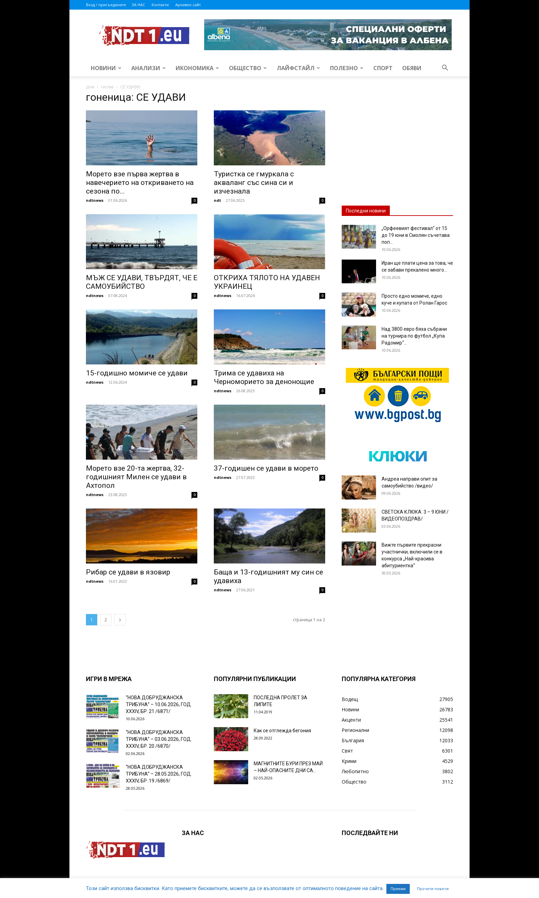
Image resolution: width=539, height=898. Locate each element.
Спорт (383, 68)
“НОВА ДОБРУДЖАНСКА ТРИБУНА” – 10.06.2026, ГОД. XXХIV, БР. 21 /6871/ (159, 704)
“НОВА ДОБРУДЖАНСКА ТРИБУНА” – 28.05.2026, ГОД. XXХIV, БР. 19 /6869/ (159, 774)
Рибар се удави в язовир (128, 572)
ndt (217, 200)
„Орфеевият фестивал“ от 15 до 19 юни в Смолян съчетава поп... (416, 235)
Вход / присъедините (106, 4)
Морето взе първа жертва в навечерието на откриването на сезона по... (140, 182)
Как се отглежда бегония (282, 730)
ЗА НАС (138, 4)
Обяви (411, 68)
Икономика (197, 68)
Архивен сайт (188, 4)
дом (90, 87)
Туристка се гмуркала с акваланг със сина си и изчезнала (254, 182)
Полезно (346, 68)
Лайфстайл (298, 68)
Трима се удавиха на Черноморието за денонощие (264, 377)
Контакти (160, 4)
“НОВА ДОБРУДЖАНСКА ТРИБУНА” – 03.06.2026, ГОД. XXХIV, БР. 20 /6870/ (159, 739)
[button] (445, 68)
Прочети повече (433, 889)
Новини (106, 68)
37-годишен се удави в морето (266, 468)
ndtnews (94, 200)
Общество (248, 68)
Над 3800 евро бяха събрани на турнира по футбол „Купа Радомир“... (414, 336)
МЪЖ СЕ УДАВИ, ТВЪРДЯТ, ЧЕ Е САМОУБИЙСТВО (141, 282)
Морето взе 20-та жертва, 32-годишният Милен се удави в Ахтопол (136, 477)
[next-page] (120, 619)
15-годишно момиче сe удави (137, 373)
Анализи (148, 68)
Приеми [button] (398, 889)
